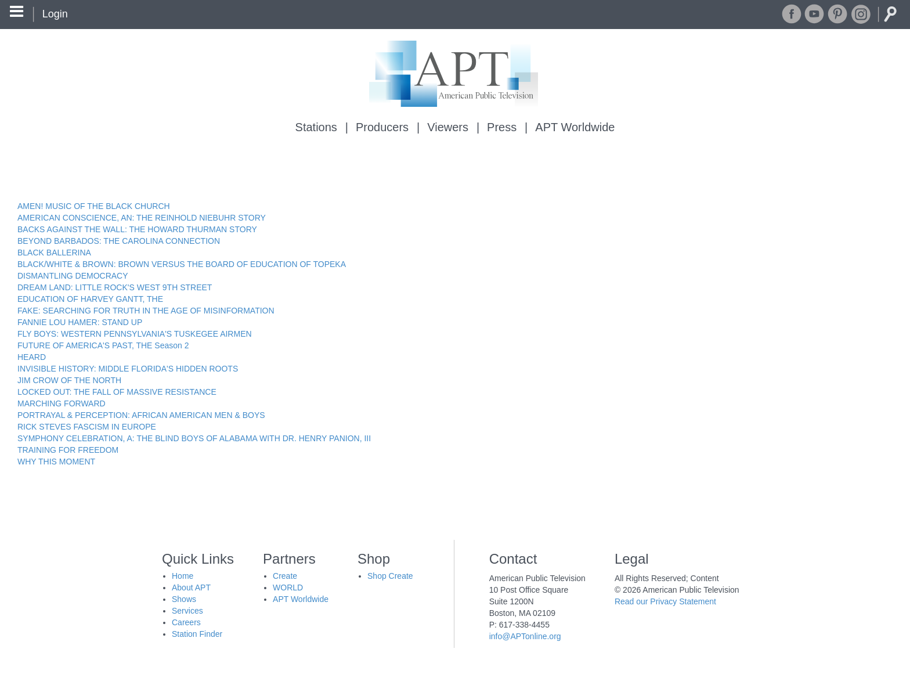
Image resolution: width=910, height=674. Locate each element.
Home (182, 576)
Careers (186, 622)
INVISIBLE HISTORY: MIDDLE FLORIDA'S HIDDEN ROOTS (127, 368)
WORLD (288, 587)
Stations (316, 127)
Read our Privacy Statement (665, 601)
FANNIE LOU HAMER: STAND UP (79, 322)
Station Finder (197, 634)
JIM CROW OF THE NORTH (69, 380)
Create (285, 576)
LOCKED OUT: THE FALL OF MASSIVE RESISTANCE (116, 392)
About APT (191, 587)
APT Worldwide (575, 127)
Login (55, 14)
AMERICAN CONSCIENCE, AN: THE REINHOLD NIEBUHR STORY (141, 217)
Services (187, 610)
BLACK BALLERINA (54, 252)
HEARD (31, 357)
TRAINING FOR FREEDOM (67, 450)
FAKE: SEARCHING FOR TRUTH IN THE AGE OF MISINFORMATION (146, 310)
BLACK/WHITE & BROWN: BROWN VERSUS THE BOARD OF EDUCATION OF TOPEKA (181, 264)
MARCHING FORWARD (61, 403)
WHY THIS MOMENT (56, 461)
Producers (382, 127)
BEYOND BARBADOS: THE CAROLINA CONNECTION (118, 241)
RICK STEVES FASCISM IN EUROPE (86, 426)
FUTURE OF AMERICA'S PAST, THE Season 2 (103, 345)
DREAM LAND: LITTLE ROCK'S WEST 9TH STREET (114, 287)
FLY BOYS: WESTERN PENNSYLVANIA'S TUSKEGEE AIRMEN (134, 333)
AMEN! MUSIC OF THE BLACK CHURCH (93, 206)
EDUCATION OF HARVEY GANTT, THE (90, 299)
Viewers (447, 127)
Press (502, 127)
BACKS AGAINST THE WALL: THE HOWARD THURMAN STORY (137, 229)
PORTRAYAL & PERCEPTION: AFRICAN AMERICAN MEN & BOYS (141, 415)
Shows (184, 599)
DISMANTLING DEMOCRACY (72, 275)
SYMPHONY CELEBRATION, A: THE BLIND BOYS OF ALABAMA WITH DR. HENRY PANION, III (194, 438)
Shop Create (390, 576)
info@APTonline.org (525, 636)
